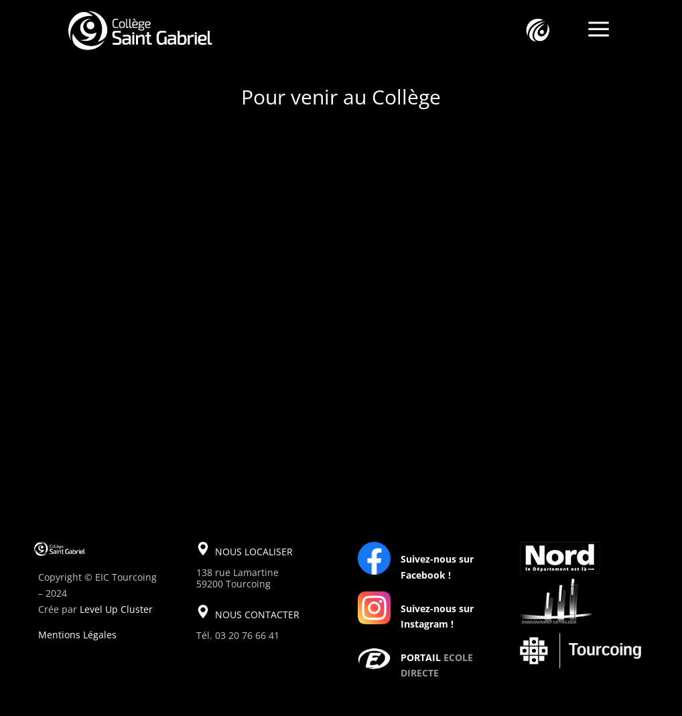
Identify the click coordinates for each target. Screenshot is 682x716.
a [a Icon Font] (598, 30)
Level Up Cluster (116, 609)
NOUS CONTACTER (257, 614)
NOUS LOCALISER (254, 551)
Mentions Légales (77, 634)
